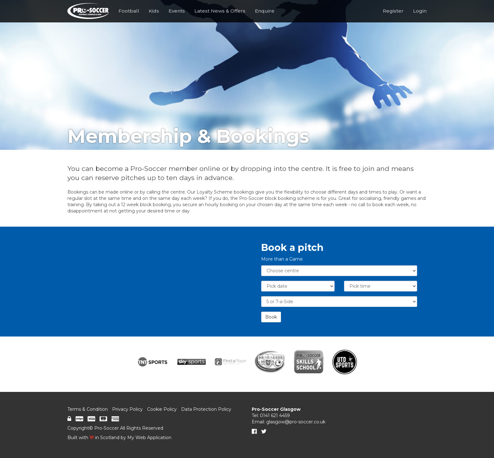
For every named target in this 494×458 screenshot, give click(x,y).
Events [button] (177, 11)
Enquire (264, 11)
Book (271, 317)
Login (420, 11)
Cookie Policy (162, 409)
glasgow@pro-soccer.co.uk (295, 422)
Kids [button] (154, 11)
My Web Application (149, 437)
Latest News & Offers (219, 11)
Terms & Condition (87, 409)
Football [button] (128, 11)
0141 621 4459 (275, 415)
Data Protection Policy (206, 409)
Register (393, 11)
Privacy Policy (127, 409)
